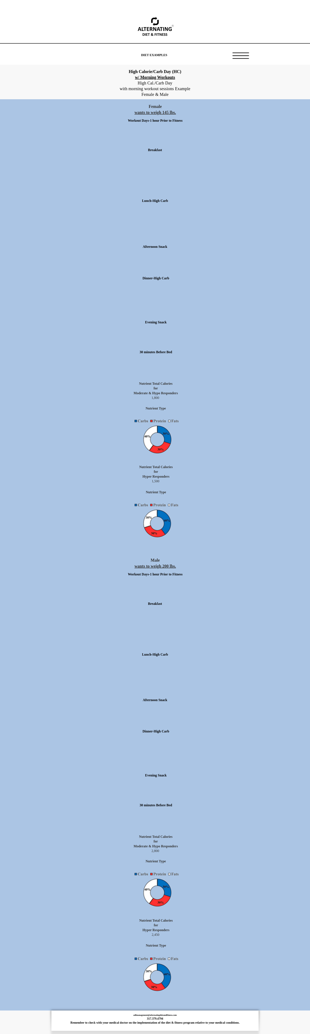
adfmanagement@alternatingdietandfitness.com (155, 1015)
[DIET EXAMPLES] (154, 55)
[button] (240, 55)
